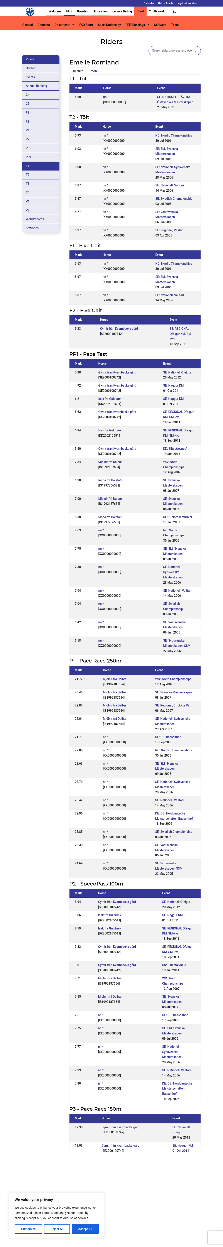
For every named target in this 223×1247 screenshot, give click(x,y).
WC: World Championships (173, 679)
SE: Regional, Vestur (169, 230)
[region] (57, 1215)
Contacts (44, 25)
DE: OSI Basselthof (168, 737)
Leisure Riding (122, 11)
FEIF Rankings (135, 25)
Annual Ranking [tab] (36, 86)
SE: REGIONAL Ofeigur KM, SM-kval (181, 334)
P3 (27, 148)
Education (101, 11)
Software (160, 25)
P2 (27, 139)
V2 (27, 210)
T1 (27, 166)
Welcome (55, 11)
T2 (27, 174)
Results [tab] (78, 71)
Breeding (83, 11)
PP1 (28, 157)
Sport (140, 11)
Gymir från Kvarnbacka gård (119, 328)
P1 (27, 130)
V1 (27, 201)
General (27, 25)
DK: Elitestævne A (175, 448)
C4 (27, 94)
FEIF (69, 11)
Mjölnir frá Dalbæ (110, 462)
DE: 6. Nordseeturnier (177, 517)
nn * (106, 97)
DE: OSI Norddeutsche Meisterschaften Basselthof (177, 1089)
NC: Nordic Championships (173, 135)
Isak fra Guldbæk (109, 398)
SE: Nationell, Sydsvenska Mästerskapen (172, 572)
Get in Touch (165, 3)
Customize (28, 1229)
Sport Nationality (109, 25)
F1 (27, 112)
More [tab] (94, 71)
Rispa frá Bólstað (110, 480)
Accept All (85, 1229)
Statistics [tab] (32, 228)
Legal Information (187, 3)
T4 (27, 192)
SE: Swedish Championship (174, 198)
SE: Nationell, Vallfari (169, 185)
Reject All (57, 1229)
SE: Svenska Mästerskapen (173, 692)
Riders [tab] (30, 59)
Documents (62, 25)
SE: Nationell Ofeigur (177, 372)
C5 (27, 103)
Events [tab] (30, 77)
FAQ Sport (86, 25)
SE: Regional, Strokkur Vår (173, 705)
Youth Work (157, 11)
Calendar (149, 3)
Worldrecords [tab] (35, 219)
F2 (27, 121)
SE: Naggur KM (173, 385)
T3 (27, 183)
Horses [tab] (30, 68)
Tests (175, 25)
